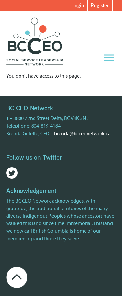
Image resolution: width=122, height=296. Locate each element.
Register (100, 5)
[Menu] (109, 57)
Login (78, 5)
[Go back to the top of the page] (16, 276)
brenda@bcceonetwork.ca (82, 133)
